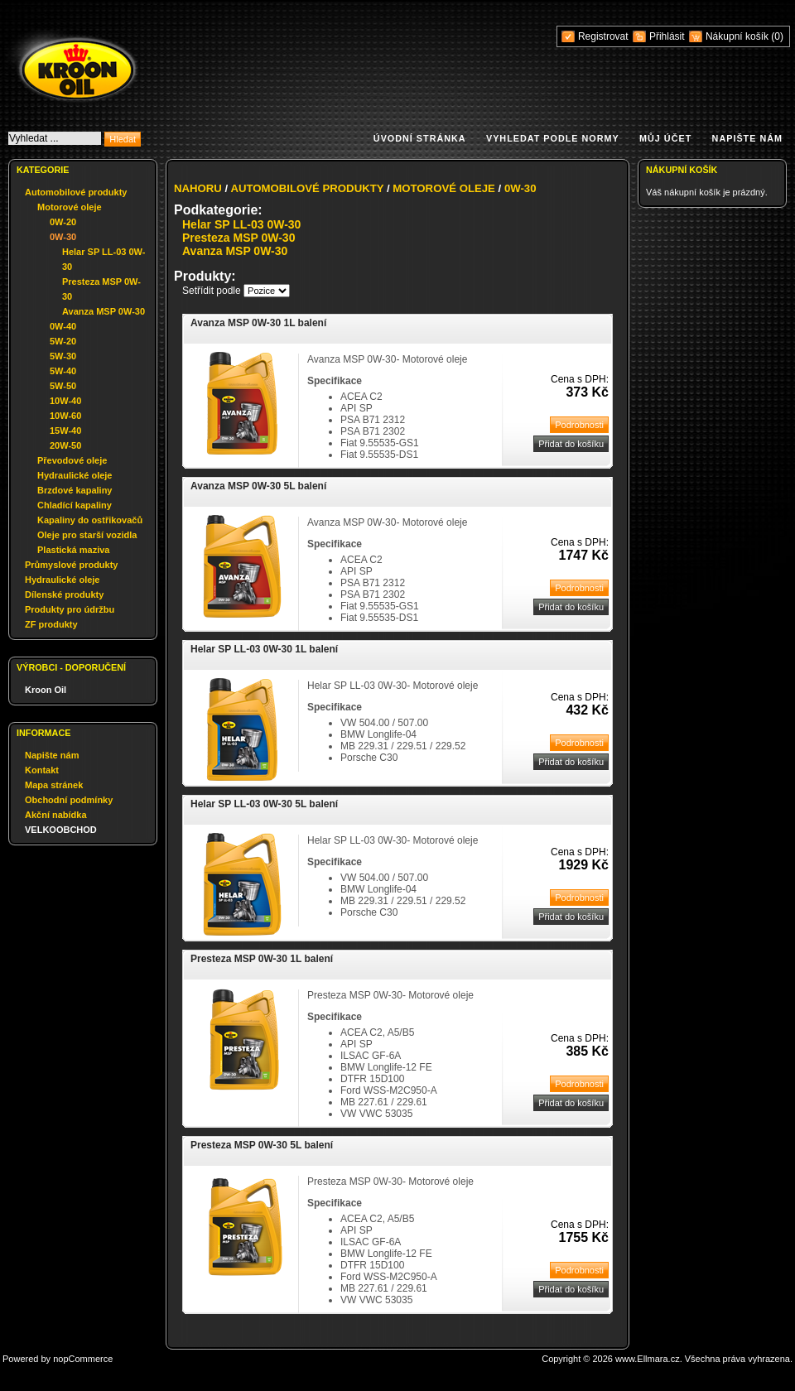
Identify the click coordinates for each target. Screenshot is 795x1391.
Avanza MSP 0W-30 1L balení (258, 323)
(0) (777, 36)
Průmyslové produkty (71, 565)
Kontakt (42, 770)
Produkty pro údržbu (69, 609)
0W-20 (63, 222)
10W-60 (65, 416)
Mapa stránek (54, 785)
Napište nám (747, 138)
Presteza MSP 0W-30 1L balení (261, 959)
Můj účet (665, 138)
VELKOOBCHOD (61, 830)
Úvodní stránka (419, 138)
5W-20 (63, 341)
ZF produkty (51, 624)
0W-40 (63, 326)
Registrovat (603, 36)
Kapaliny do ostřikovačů (89, 520)
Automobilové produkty (76, 192)
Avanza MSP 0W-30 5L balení (258, 486)
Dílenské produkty (64, 594)
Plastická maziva (73, 550)
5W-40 (63, 371)
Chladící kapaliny (74, 505)
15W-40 (65, 431)
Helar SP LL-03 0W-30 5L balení (264, 804)
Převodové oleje (72, 460)
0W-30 (63, 237)
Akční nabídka (56, 815)
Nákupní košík (738, 36)
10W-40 (65, 401)
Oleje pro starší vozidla (87, 535)
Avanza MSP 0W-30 (103, 311)
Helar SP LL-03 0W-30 (241, 224)
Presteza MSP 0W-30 (238, 237)
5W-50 (63, 386)
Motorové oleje (69, 207)
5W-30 (63, 356)
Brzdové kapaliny (74, 490)
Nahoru (198, 188)
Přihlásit (667, 36)
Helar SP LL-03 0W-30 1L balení (264, 649)
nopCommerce (83, 1359)
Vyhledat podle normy (552, 138)
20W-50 (65, 445)
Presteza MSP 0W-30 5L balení (261, 1145)
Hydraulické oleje (75, 475)
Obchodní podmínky (69, 800)
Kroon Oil (45, 690)
